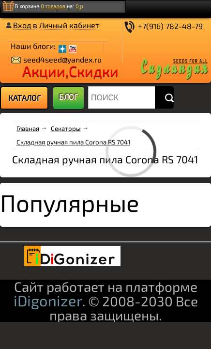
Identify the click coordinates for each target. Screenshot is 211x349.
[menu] (24, 98)
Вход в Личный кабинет (56, 25)
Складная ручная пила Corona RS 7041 (73, 142)
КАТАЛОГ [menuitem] (24, 97)
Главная (27, 128)
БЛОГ (68, 96)
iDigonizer (48, 300)
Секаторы (66, 128)
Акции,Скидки (70, 70)
